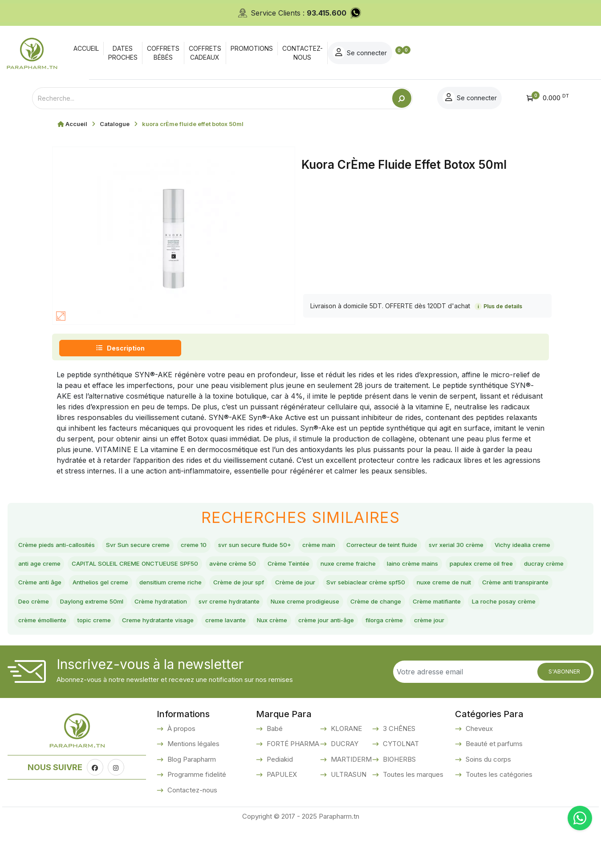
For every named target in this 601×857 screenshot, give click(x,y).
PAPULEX (281, 805)
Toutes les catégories (498, 805)
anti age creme (122, 566)
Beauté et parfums (493, 775)
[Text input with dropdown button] (212, 98)
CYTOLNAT (400, 775)
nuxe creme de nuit (218, 608)
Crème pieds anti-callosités (65, 546)
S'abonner (564, 702)
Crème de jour (43, 608)
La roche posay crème (380, 629)
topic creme (522, 629)
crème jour (381, 650)
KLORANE (345, 759)
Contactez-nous (191, 820)
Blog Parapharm (191, 790)
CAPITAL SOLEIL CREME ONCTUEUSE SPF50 (237, 566)
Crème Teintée (420, 566)
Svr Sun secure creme (160, 546)
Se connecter (532, 52)
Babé (274, 759)
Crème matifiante (301, 629)
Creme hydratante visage (61, 650)
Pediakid (279, 790)
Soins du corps (487, 790)
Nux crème (195, 650)
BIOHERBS (398, 790)
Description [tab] (120, 348)
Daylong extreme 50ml (442, 608)
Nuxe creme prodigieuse (145, 629)
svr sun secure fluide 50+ (296, 546)
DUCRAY (343, 775)
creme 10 (225, 546)
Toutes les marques (412, 805)
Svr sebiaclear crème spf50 (126, 608)
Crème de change (229, 629)
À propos (180, 759)
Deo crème (372, 608)
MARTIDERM (350, 790)
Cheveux (478, 759)
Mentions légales (192, 775)
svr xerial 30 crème (534, 546)
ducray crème (204, 587)
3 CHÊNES (398, 759)
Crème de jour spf (502, 587)
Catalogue (115, 123)
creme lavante (140, 650)
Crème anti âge (266, 587)
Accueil (76, 123)
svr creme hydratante (54, 629)
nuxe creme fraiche (491, 566)
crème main (371, 546)
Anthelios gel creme (338, 587)
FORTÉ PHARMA (292, 775)
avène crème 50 (354, 566)
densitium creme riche (422, 587)
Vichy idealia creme (52, 566)
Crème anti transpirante (302, 608)
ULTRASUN (347, 805)
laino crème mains (49, 587)
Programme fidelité (196, 805)
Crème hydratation (524, 608)
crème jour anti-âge (259, 650)
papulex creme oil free (130, 587)
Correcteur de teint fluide (446, 546)
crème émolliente (460, 629)
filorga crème (327, 650)
